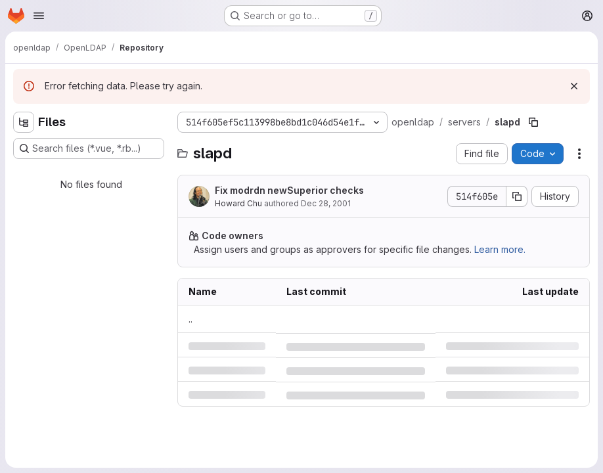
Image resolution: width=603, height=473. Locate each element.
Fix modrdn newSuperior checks (289, 190)
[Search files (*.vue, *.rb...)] (88, 148)
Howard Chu (238, 203)
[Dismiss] (574, 86)
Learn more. (499, 249)
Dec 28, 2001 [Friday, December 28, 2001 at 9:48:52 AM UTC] (326, 203)
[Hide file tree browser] (23, 122)
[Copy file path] (533, 122)
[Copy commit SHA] (516, 196)
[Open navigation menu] (38, 15)
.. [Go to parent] (190, 319)
